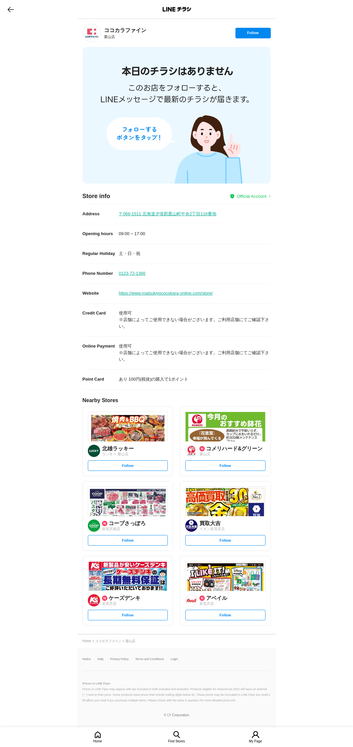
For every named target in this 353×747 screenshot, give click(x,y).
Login (174, 659)
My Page (255, 741)
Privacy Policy (119, 659)
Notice (87, 659)
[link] (92, 33)
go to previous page (10, 9)
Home (97, 741)
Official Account (251, 196)
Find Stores (176, 741)
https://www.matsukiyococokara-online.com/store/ (166, 293)
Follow (253, 34)
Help (100, 659)
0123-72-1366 (132, 273)
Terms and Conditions (149, 659)
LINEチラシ (177, 9)
